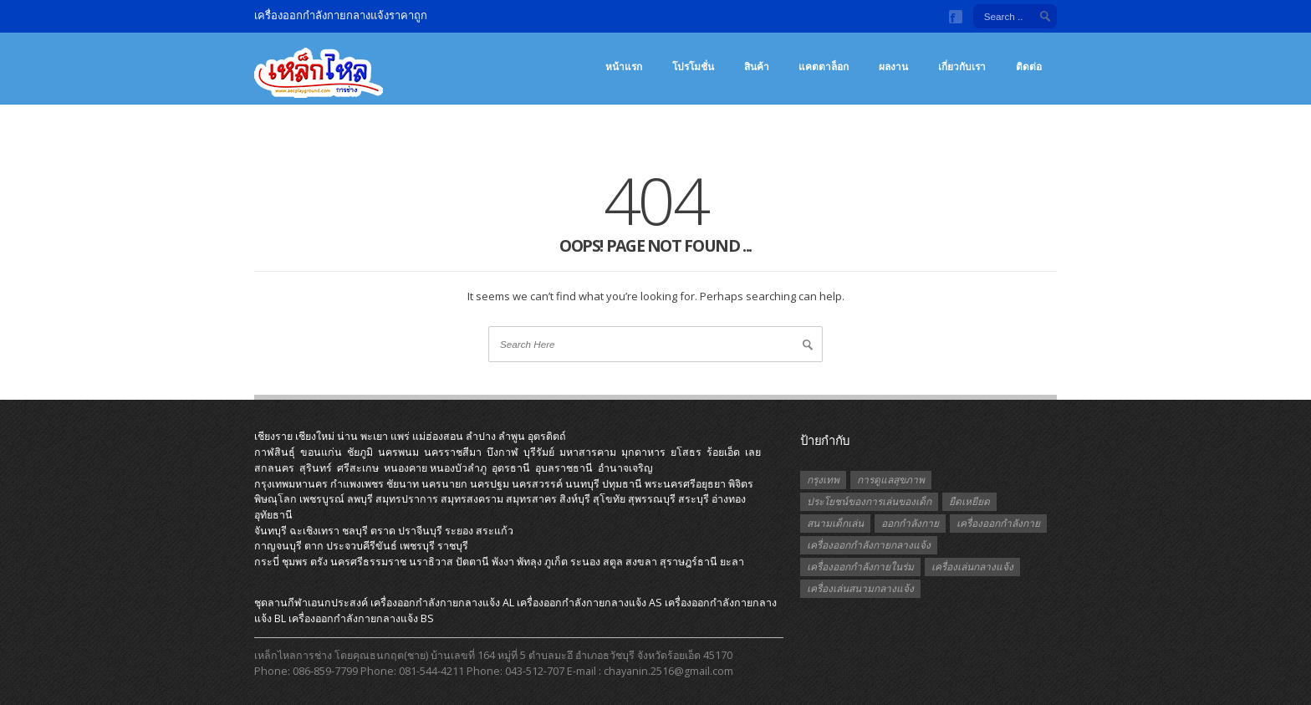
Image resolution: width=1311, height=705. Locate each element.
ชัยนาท (402, 484)
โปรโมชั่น (693, 66)
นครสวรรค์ (537, 484)
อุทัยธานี (273, 515)
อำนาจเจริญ (625, 468)
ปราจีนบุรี (420, 531)
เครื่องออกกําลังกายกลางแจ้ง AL (442, 602)
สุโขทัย (609, 499)
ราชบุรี (452, 546)
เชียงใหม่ (314, 436)
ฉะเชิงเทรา (314, 531)
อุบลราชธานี (564, 468)
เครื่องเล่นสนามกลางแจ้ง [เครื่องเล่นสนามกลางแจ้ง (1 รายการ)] (860, 588)
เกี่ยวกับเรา (962, 66)
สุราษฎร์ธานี (688, 561)
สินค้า (756, 66)
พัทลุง (529, 561)
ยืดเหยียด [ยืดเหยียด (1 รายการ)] (969, 501)
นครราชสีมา (453, 452)
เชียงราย (273, 436)
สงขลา (641, 561)
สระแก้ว (494, 531)
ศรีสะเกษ (358, 468)
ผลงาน (893, 66)
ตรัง (319, 561)
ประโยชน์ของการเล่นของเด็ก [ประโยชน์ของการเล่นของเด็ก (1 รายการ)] (869, 501)
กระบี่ (266, 561)
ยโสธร (686, 452)
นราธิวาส (431, 561)
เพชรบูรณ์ (321, 499)
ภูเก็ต (556, 561)
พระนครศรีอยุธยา (685, 484)
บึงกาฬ (502, 452)
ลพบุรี (360, 499)
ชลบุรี (355, 531)
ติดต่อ (1029, 66)
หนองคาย (405, 468)
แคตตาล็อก (823, 66)
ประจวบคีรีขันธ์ (361, 546)
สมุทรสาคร (531, 499)
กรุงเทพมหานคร (291, 484)
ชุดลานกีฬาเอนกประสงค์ (311, 602)
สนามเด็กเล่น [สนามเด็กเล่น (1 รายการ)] (835, 523)
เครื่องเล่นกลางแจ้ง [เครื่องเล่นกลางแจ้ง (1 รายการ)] (972, 566)
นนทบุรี (582, 484)
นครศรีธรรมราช (368, 561)
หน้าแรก (623, 66)
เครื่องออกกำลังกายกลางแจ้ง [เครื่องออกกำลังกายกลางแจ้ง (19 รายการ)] (869, 545)
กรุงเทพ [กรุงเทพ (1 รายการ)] (823, 480)
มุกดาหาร (643, 452)
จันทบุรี (270, 531)
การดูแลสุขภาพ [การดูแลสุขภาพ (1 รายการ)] (891, 480)
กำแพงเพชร (357, 484)
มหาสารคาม (587, 452)
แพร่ (400, 436)
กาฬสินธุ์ (274, 452)
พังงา (503, 561)
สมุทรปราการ (406, 499)
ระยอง (459, 531)
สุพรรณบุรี (652, 499)
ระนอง (585, 561)
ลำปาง (481, 436)
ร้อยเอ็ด (723, 452)
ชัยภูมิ (360, 452)
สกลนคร (274, 468)
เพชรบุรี (417, 546)
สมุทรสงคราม (472, 499)
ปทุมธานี (622, 484)
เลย (753, 452)
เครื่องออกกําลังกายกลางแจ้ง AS (589, 602)
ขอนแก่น (321, 452)
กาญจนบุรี (278, 546)
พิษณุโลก (275, 499)
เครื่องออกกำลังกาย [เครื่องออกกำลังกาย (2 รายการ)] (998, 523)
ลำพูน (511, 436)
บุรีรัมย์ (538, 452)
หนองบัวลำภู (458, 468)
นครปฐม (489, 484)
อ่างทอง (729, 499)
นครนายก (444, 484)
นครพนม (398, 452)
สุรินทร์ (315, 468)
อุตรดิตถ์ (547, 436)
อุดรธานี (511, 468)
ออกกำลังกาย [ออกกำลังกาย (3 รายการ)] (910, 523)
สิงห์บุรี (574, 499)
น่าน (347, 436)
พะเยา (374, 436)
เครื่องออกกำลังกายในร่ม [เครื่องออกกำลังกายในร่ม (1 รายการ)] (860, 566)
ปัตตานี (472, 561)
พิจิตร (740, 484)
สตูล (613, 561)
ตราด (382, 531)
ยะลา (732, 561)
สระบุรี (693, 499)
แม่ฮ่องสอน (437, 436)
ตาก (314, 546)
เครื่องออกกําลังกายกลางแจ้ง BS (361, 618)
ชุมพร (295, 561)
